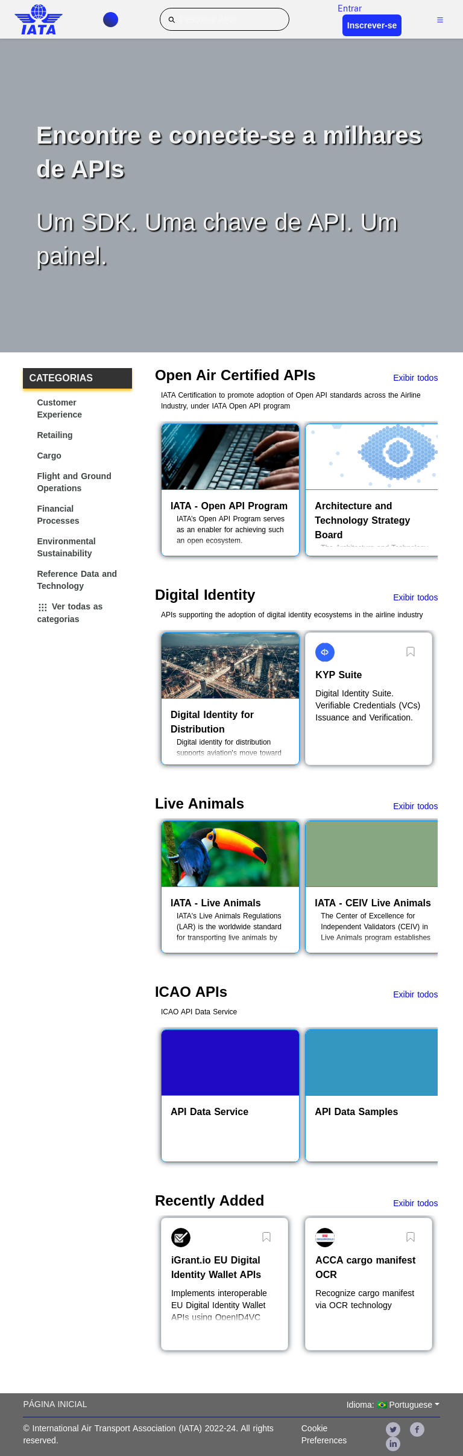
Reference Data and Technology (77, 580)
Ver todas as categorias (69, 613)
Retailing (54, 435)
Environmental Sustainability (66, 547)
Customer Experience (59, 408)
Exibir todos (415, 378)
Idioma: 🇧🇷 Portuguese (389, 1405)
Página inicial (55, 1404)
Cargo (49, 455)
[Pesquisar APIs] (224, 19)
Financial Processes (58, 515)
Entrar (350, 8)
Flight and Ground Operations (74, 482)
